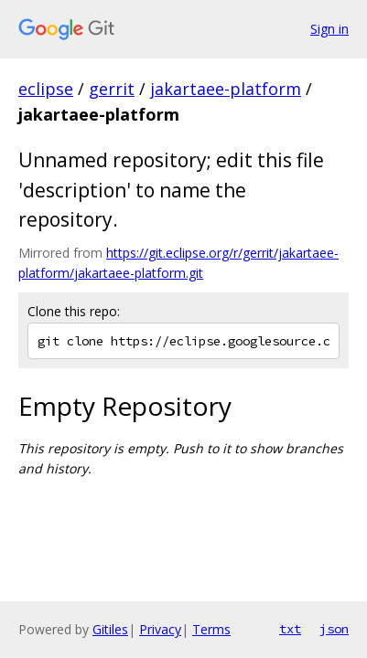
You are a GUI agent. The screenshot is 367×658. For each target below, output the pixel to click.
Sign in (329, 28)
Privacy (160, 629)
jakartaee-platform (225, 89)
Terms (211, 629)
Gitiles (110, 629)
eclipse (45, 89)
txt (290, 629)
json (334, 629)
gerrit (112, 89)
